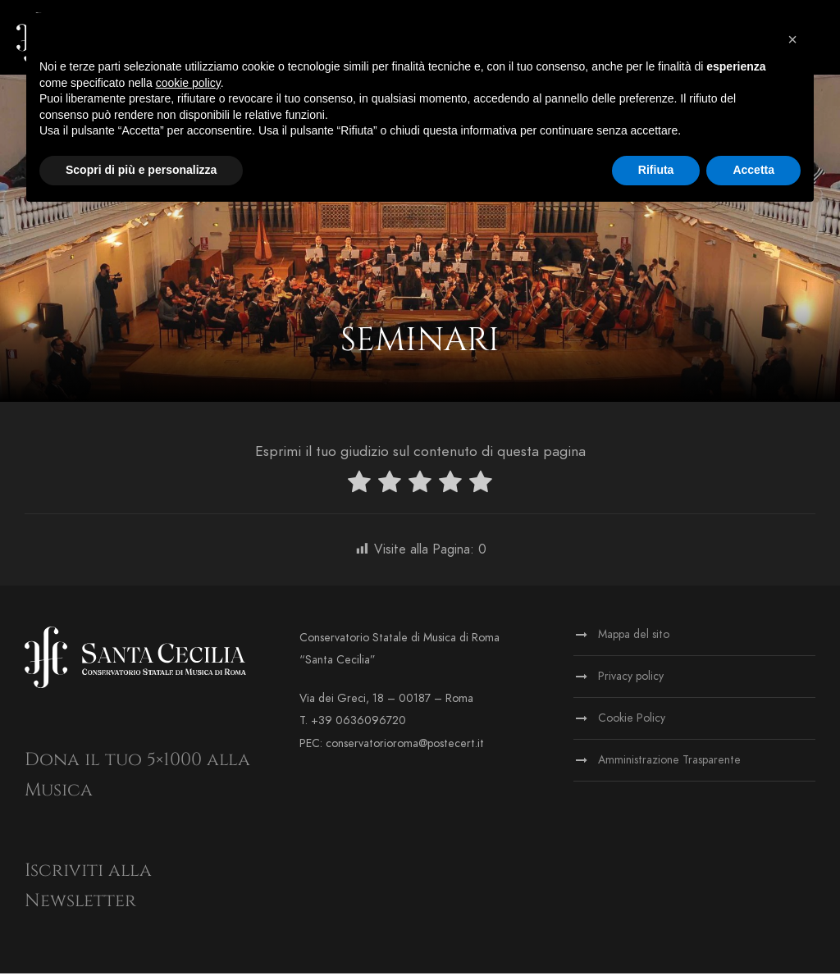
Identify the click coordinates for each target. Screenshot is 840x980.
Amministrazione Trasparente (669, 766)
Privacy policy (631, 683)
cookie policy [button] (188, 82)
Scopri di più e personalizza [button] (141, 169)
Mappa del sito (633, 641)
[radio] (359, 491)
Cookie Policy (631, 724)
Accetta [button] (753, 169)
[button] (792, 39)
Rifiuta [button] (656, 169)
